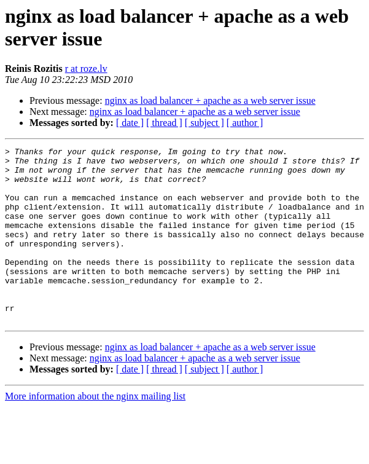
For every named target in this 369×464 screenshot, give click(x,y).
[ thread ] (164, 122)
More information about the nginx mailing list (95, 431)
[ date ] (130, 122)
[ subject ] (204, 122)
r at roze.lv (86, 68)
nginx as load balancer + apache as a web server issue (210, 100)
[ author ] (245, 122)
